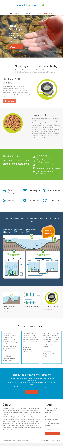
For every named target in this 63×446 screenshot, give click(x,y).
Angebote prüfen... (48, 309)
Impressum (53, 440)
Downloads (27, 13)
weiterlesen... (7, 311)
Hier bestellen (48, 13)
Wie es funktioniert (16, 13)
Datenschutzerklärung (45, 440)
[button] (52, 433)
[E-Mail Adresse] (52, 429)
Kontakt (58, 440)
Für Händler (37, 13)
